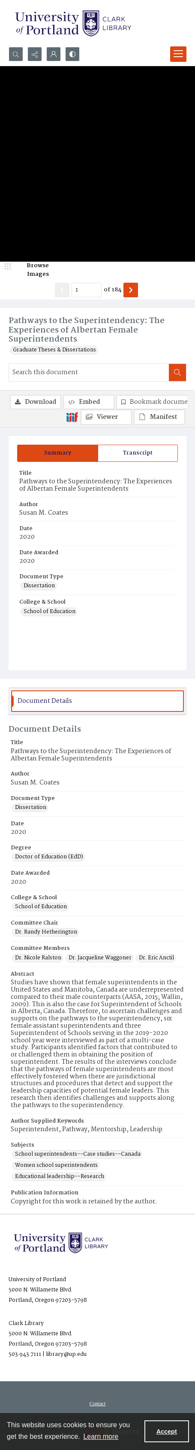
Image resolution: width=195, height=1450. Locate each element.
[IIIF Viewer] (106, 417)
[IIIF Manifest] (159, 417)
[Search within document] (177, 372)
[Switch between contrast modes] (72, 54)
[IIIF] (72, 416)
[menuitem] (97, 1403)
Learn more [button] (100, 1436)
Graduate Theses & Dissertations (54, 350)
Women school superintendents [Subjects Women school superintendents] (56, 1165)
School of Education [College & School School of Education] (49, 611)
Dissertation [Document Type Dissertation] (39, 586)
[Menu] (178, 54)
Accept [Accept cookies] (166, 1431)
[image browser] (32, 270)
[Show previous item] (62, 290)
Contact (97, 1404)
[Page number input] (87, 290)
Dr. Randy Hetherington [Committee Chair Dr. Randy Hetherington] (46, 932)
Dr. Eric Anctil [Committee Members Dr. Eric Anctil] (156, 958)
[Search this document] (89, 372)
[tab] (58, 453)
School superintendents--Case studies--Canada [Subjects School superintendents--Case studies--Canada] (78, 1154)
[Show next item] (130, 290)
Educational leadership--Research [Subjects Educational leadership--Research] (59, 1176)
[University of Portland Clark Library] (73, 23)
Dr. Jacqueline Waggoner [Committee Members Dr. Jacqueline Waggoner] (100, 958)
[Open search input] (16, 54)
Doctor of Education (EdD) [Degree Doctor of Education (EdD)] (49, 857)
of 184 (112, 290)
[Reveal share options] (35, 54)
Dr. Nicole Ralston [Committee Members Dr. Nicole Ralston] (38, 958)
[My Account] (53, 54)
